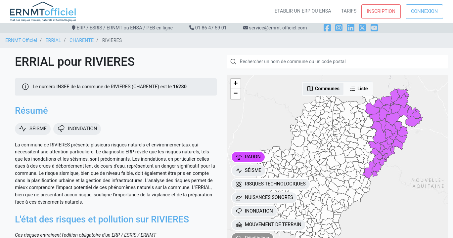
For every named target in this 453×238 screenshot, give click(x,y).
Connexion (424, 11)
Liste (358, 88)
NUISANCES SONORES (264, 197)
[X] (362, 28)
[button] (236, 84)
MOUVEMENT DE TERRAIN (268, 224)
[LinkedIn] (350, 28)
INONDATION (254, 211)
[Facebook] (327, 28)
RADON (248, 157)
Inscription (381, 11)
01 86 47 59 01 (211, 28)
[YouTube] (374, 28)
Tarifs (349, 11)
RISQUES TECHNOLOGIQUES (271, 184)
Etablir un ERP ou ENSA (303, 11)
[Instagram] (338, 28)
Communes (323, 88)
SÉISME (248, 170)
